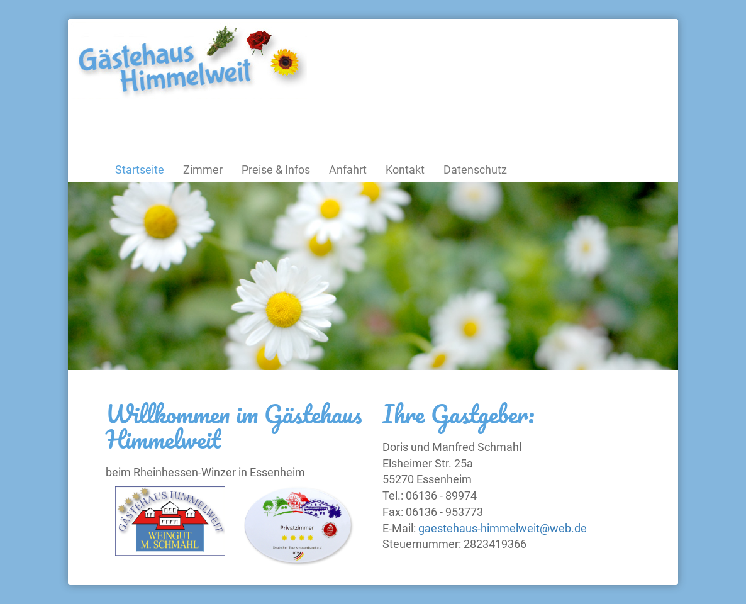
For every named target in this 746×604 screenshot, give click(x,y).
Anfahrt (348, 169)
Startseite (139, 169)
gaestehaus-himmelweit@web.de (502, 528)
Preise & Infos (276, 169)
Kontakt (405, 169)
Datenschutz (475, 169)
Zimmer (203, 169)
